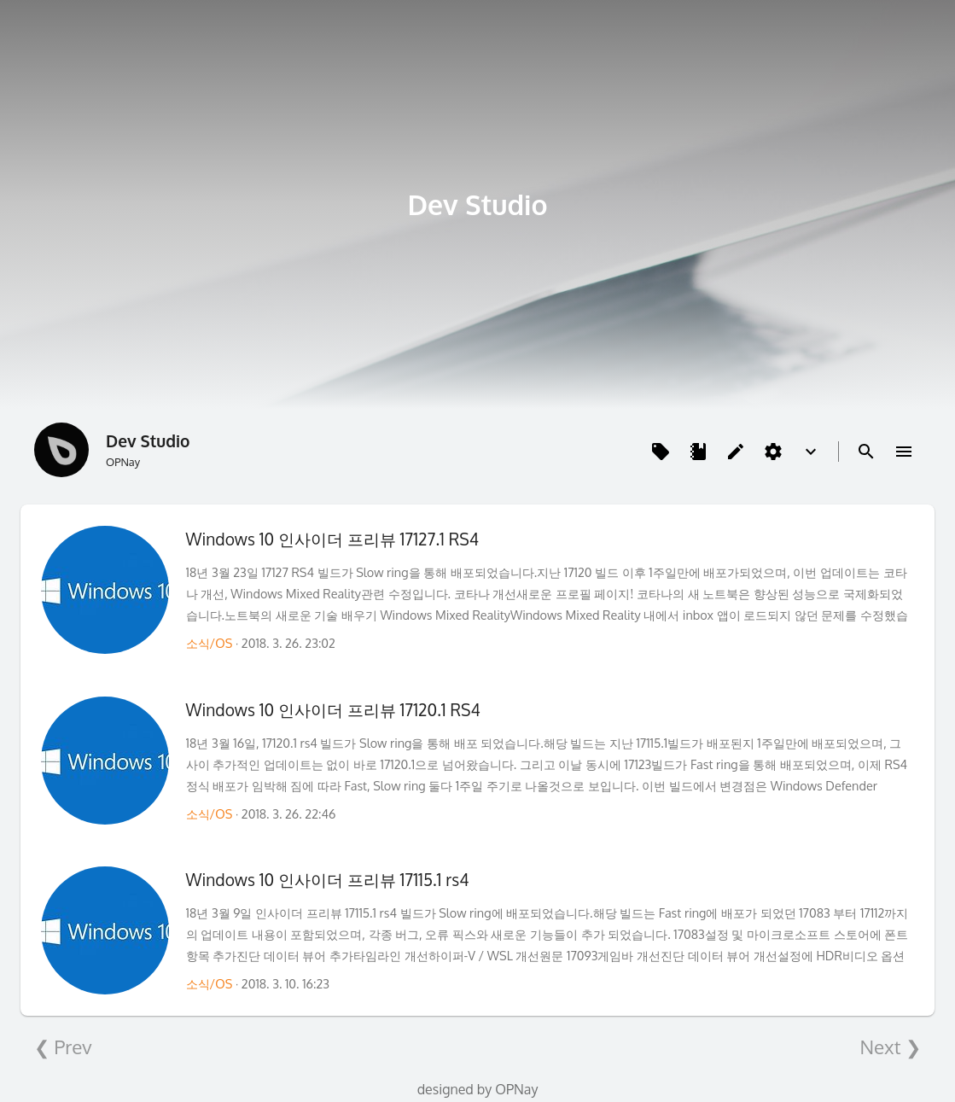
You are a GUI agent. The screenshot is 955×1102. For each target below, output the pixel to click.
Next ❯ (890, 1046)
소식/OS (209, 642)
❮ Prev (63, 1046)
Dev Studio (477, 204)
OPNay (516, 1089)
